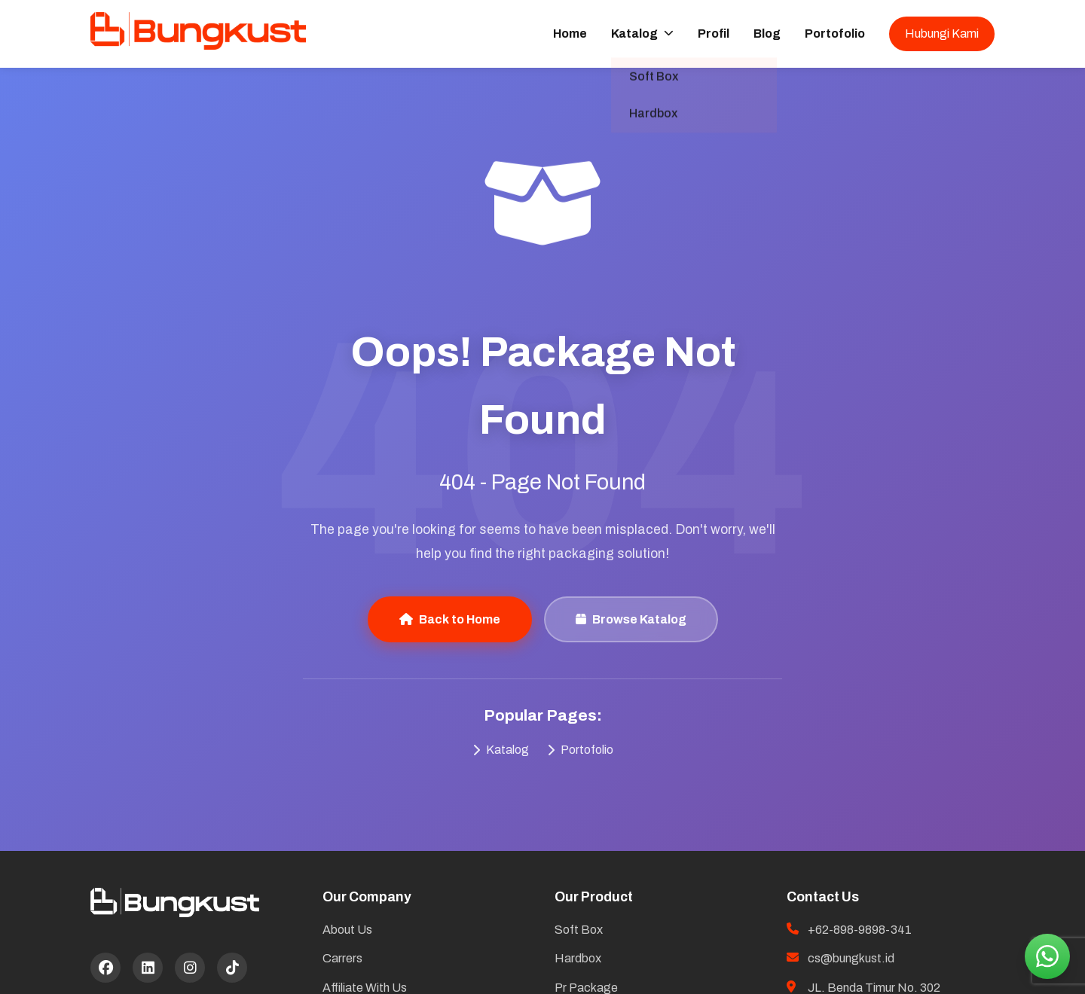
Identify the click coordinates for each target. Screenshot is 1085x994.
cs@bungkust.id (851, 958)
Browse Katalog (631, 619)
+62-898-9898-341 (860, 929)
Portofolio (835, 33)
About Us (347, 929)
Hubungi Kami (942, 33)
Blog (767, 33)
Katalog (642, 33)
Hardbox (578, 958)
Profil (713, 33)
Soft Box (579, 929)
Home (570, 33)
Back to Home (449, 619)
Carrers (342, 958)
